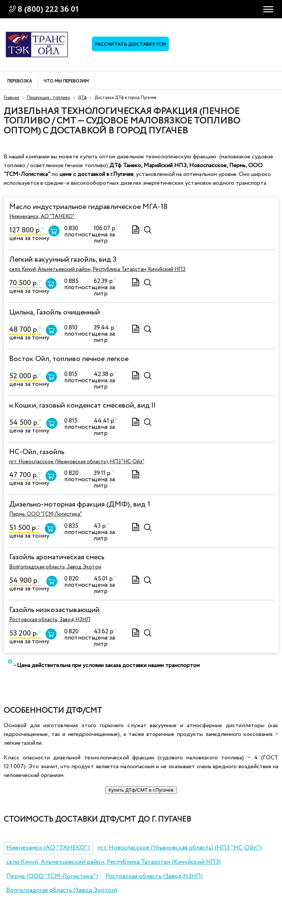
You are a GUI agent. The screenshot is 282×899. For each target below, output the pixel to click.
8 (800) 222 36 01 (48, 9)
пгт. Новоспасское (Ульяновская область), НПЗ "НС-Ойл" (76, 461)
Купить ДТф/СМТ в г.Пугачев (140, 790)
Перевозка (19, 82)
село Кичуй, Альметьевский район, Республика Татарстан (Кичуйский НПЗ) (113, 862)
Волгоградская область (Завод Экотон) (61, 890)
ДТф (82, 98)
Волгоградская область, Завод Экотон (55, 567)
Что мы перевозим (66, 82)
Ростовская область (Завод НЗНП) (154, 876)
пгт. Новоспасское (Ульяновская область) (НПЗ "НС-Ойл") (179, 847)
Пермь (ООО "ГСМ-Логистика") (52, 876)
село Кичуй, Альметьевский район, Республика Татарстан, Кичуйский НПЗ (97, 269)
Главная (11, 98)
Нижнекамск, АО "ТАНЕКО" (42, 216)
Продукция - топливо (48, 98)
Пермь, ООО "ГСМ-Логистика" (45, 514)
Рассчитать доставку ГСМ (130, 44)
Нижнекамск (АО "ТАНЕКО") (48, 847)
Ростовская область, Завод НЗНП (49, 619)
